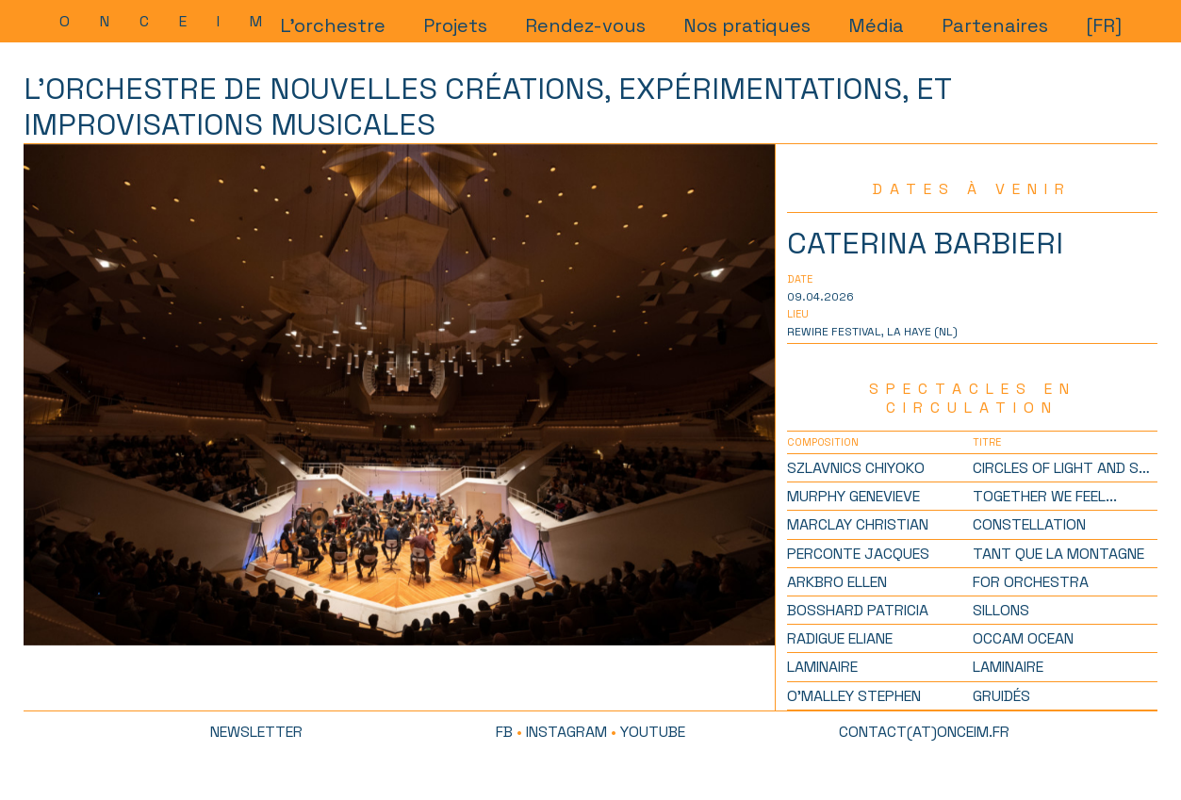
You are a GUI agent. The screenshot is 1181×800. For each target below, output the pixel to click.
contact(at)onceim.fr (924, 732)
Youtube (652, 732)
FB (504, 732)
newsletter (256, 732)
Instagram (566, 732)
